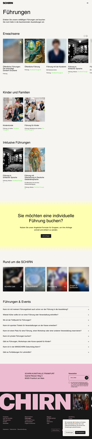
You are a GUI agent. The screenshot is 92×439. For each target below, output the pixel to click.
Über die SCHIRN (7, 418)
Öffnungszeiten (7, 420)
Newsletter (5, 423)
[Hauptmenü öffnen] (87, 3)
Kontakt (5, 421)
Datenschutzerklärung (83, 383)
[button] (46, 236)
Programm (5, 416)
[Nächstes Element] (87, 36)
